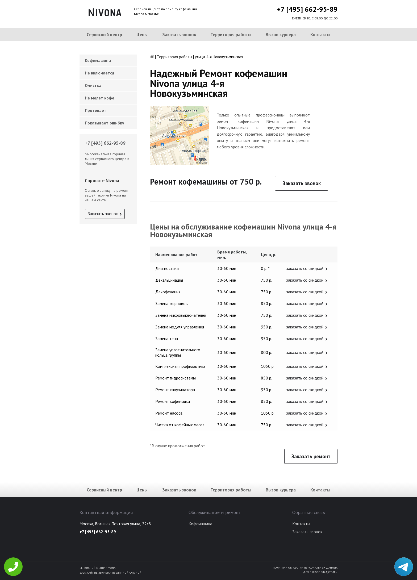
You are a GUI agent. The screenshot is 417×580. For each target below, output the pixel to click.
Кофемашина (98, 60)
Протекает (95, 110)
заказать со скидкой (304, 268)
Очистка (93, 85)
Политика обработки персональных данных (305, 567)
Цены (142, 34)
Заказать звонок (179, 34)
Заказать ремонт (311, 456)
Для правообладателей (320, 572)
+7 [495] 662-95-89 (307, 9)
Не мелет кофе (99, 98)
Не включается (99, 73)
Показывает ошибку (104, 123)
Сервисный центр (104, 34)
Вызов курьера (281, 34)
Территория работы (230, 34)
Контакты (320, 34)
